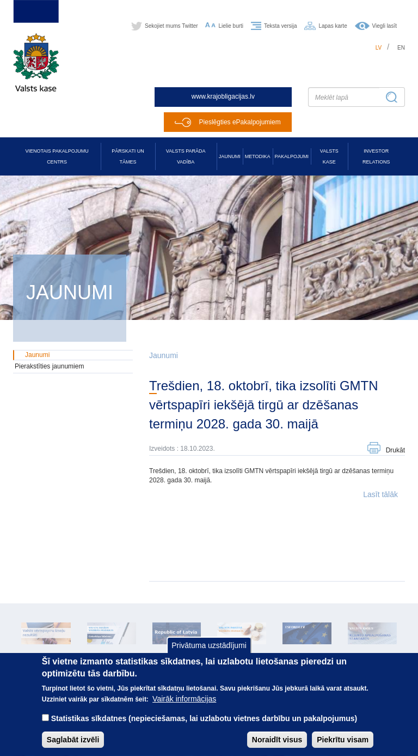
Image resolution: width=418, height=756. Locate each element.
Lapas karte (332, 26)
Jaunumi (230, 156)
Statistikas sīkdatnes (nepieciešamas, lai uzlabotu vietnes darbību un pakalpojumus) (204, 727)
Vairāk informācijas (184, 707)
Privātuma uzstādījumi (209, 653)
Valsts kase (329, 156)
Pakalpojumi (292, 156)
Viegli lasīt (384, 26)
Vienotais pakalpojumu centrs (57, 156)
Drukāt (395, 450)
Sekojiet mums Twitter (171, 26)
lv (379, 48)
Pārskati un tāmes (128, 156)
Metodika (258, 156)
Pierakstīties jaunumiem (49, 366)
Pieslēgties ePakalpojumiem (240, 122)
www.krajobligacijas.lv (223, 96)
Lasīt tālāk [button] (380, 494)
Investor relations (376, 156)
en (401, 48)
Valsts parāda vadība (186, 156)
